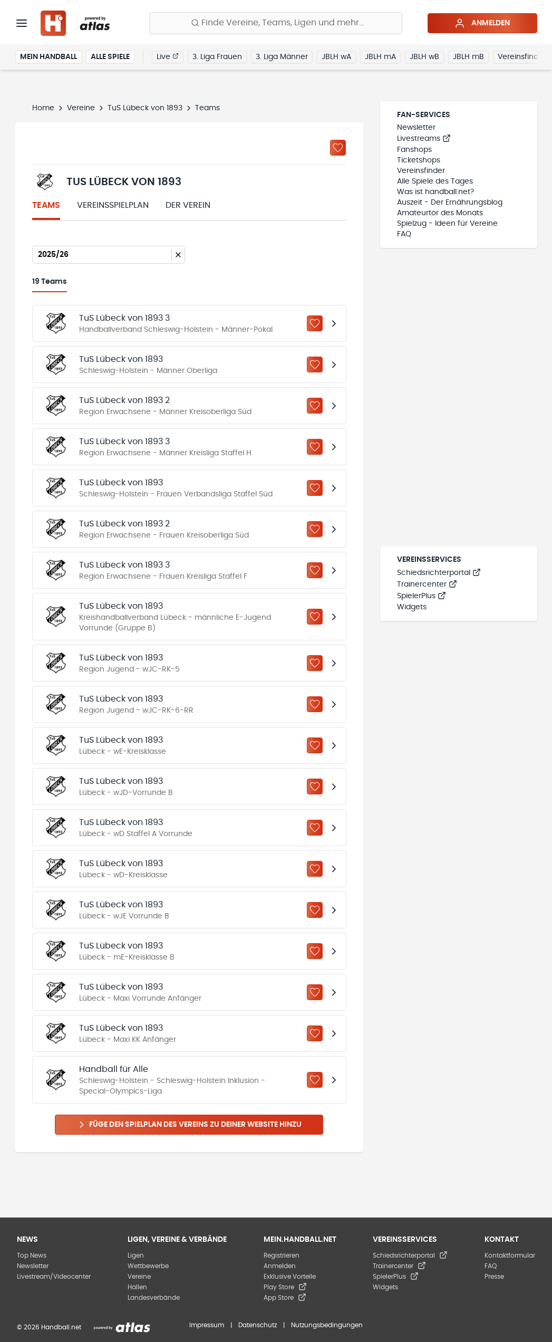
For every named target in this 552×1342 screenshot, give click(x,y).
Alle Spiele (110, 57)
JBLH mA (380, 57)
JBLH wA (336, 57)
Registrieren (281, 1255)
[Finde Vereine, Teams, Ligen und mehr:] (275, 23)
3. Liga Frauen (217, 57)
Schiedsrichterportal (439, 573)
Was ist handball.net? (435, 192)
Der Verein (188, 205)
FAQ (404, 234)
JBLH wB (424, 57)
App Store (285, 1298)
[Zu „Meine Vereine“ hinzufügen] (338, 148)
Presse (494, 1276)
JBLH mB (468, 57)
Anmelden (482, 23)
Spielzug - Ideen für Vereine (447, 223)
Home (43, 108)
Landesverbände (154, 1298)
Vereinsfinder (522, 57)
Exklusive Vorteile (290, 1276)
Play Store (285, 1287)
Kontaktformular (510, 1255)
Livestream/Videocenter (54, 1276)
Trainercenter (427, 584)
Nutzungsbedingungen (327, 1325)
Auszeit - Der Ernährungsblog (449, 202)
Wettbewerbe (148, 1266)
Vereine (81, 108)
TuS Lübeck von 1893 (145, 108)
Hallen (137, 1287)
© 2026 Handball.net (49, 1327)
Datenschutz (257, 1325)
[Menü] (21, 23)
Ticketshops (418, 160)
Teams (46, 205)
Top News (31, 1255)
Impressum (206, 1325)
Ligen (136, 1255)
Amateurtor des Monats (440, 213)
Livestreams (424, 139)
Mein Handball (48, 57)
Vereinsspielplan (113, 205)
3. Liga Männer (282, 57)
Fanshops (414, 150)
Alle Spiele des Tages (435, 181)
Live (168, 56)
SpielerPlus (421, 596)
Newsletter (416, 127)
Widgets (412, 607)
